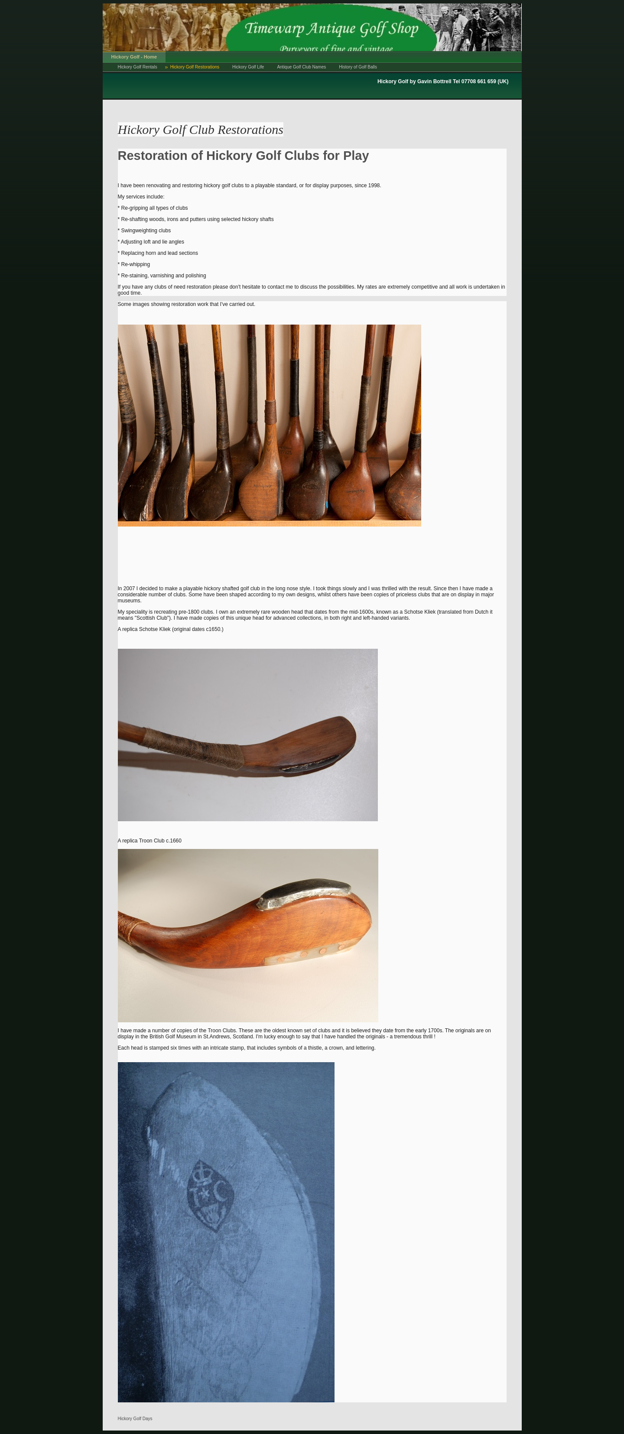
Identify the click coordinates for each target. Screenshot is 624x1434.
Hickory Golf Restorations (194, 67)
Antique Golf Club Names (301, 67)
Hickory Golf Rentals (137, 67)
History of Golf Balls (358, 67)
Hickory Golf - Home (134, 56)
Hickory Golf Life (248, 67)
